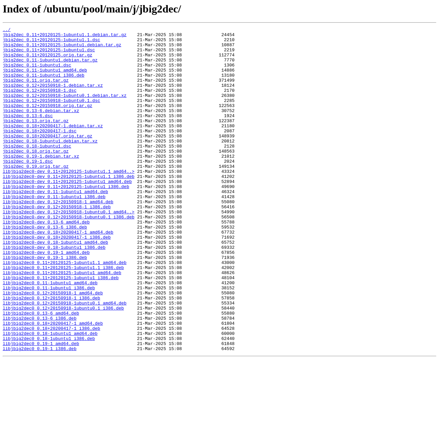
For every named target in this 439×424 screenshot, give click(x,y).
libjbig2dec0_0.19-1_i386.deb (39, 413)
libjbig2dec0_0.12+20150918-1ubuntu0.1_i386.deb (63, 365)
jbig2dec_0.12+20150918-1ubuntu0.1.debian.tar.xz (65, 109)
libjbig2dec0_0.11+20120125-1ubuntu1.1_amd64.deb (65, 310)
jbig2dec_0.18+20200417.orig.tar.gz (47, 158)
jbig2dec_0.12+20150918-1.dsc (39, 103)
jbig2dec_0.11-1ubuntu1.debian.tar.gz (50, 67)
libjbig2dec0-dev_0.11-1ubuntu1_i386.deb (54, 231)
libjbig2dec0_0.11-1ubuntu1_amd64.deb (50, 334)
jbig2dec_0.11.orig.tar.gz (36, 91)
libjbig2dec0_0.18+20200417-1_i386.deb (51, 389)
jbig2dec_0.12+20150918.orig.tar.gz (47, 121)
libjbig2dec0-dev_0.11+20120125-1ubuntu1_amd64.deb (67, 213)
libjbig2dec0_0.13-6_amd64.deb (41, 371)
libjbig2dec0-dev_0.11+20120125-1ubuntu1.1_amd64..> (68, 200)
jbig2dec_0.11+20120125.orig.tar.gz (47, 61)
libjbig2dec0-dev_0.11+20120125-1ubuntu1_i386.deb (66, 219)
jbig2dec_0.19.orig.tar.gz (36, 194)
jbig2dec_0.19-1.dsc (28, 188)
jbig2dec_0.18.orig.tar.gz (36, 176)
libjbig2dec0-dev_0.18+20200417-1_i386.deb (57, 279)
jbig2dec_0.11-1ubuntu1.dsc (37, 73)
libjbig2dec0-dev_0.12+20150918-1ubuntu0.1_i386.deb (68, 255)
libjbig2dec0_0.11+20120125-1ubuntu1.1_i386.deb (63, 316)
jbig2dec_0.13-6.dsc (28, 134)
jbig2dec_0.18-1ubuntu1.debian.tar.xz (50, 164)
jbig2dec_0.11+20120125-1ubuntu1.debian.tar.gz (62, 49)
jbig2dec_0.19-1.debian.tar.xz (41, 182)
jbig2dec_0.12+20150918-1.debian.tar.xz (53, 97)
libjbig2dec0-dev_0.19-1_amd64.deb (46, 298)
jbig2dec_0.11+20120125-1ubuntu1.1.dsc (51, 42)
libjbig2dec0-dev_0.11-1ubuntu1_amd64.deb (55, 225)
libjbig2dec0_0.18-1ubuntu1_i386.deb (49, 401)
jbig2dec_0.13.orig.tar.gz (36, 140)
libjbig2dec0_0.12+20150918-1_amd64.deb (53, 346)
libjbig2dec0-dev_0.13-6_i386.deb (45, 267)
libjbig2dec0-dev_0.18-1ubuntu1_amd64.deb (55, 286)
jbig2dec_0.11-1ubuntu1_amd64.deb (45, 79)
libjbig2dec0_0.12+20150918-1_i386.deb (51, 352)
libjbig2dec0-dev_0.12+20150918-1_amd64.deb (58, 237)
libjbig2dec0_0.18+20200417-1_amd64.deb (53, 383)
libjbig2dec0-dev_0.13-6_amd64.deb (46, 261)
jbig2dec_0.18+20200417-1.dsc (39, 152)
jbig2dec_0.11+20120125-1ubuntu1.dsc (49, 55)
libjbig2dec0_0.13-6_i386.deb (39, 377)
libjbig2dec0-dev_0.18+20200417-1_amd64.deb (58, 273)
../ (6, 30)
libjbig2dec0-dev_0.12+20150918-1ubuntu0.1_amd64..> (68, 249)
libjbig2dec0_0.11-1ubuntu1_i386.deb (49, 340)
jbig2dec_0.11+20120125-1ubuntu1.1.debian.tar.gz (65, 36)
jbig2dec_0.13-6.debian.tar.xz (41, 128)
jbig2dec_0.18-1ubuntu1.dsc (37, 170)
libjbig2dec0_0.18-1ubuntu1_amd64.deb (50, 395)
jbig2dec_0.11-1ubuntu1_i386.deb (43, 85)
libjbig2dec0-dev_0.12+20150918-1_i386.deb (57, 243)
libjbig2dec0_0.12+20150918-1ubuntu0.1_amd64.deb (65, 358)
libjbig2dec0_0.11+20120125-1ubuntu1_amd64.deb (62, 322)
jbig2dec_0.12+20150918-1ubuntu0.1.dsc (51, 115)
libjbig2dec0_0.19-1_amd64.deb (41, 407)
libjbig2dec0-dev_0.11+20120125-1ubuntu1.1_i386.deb (68, 207)
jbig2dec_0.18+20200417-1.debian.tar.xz (53, 146)
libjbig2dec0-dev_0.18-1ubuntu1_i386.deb (54, 292)
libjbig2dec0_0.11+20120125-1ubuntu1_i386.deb (61, 328)
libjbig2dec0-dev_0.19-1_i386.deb (45, 304)
